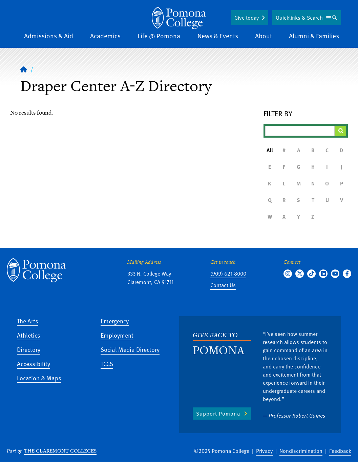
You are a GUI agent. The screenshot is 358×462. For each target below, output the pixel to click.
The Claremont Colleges (60, 450)
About (263, 36)
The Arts (27, 320)
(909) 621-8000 (228, 273)
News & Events (217, 36)
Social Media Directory (130, 349)
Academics (105, 36)
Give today (246, 18)
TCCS (107, 363)
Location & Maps (39, 377)
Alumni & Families (314, 36)
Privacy (264, 451)
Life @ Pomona (159, 36)
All (270, 150)
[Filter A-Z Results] (300, 131)
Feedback (340, 451)
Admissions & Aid (48, 36)
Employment (117, 335)
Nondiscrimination (300, 451)
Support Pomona (218, 413)
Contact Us (223, 285)
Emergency (115, 320)
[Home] (23, 69)
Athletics (28, 335)
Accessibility (33, 363)
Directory (28, 349)
